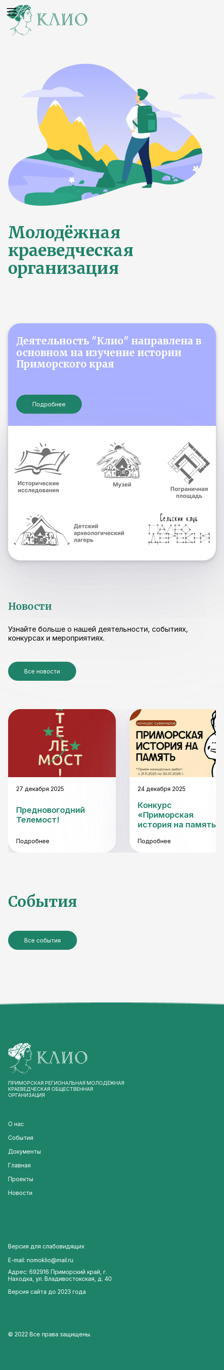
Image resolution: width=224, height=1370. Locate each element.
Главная (19, 1165)
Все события (42, 940)
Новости (20, 1192)
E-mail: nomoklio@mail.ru (40, 1260)
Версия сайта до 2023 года (47, 1291)
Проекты (20, 1179)
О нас (16, 1123)
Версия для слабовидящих (46, 1246)
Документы (24, 1151)
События (20, 1137)
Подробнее (49, 404)
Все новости (42, 671)
